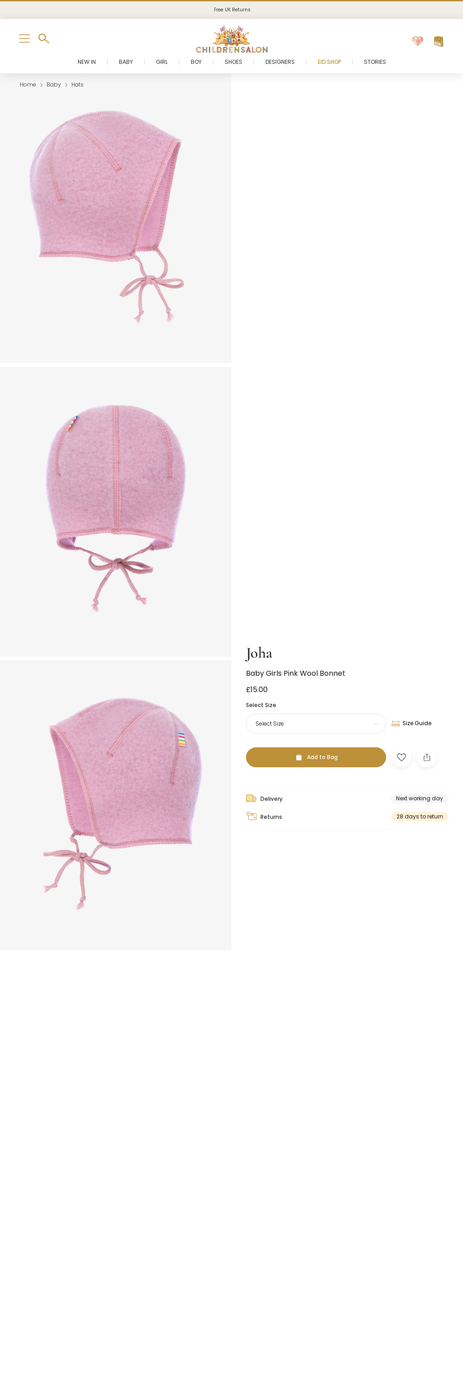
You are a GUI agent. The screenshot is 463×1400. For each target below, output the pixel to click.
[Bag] (438, 41)
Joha (259, 629)
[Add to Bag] (316, 734)
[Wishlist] (417, 41)
